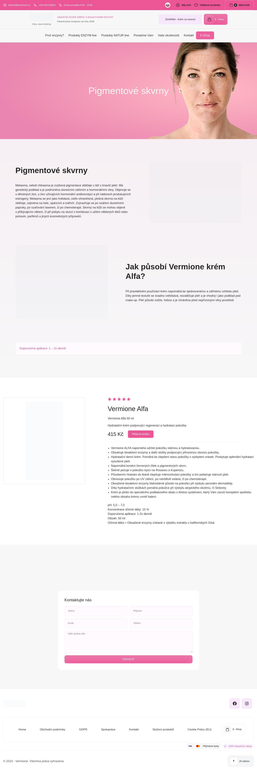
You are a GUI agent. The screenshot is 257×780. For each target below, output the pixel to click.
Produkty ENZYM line (83, 35)
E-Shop (205, 35)
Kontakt (189, 35)
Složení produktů (163, 729)
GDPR (83, 729)
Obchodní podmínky (52, 729)
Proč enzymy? (54, 35)
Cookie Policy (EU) (199, 729)
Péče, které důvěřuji (15, 24)
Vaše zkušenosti (168, 35)
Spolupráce (107, 729)
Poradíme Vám (143, 35)
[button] (141, 434)
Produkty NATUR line (115, 35)
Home (22, 729)
